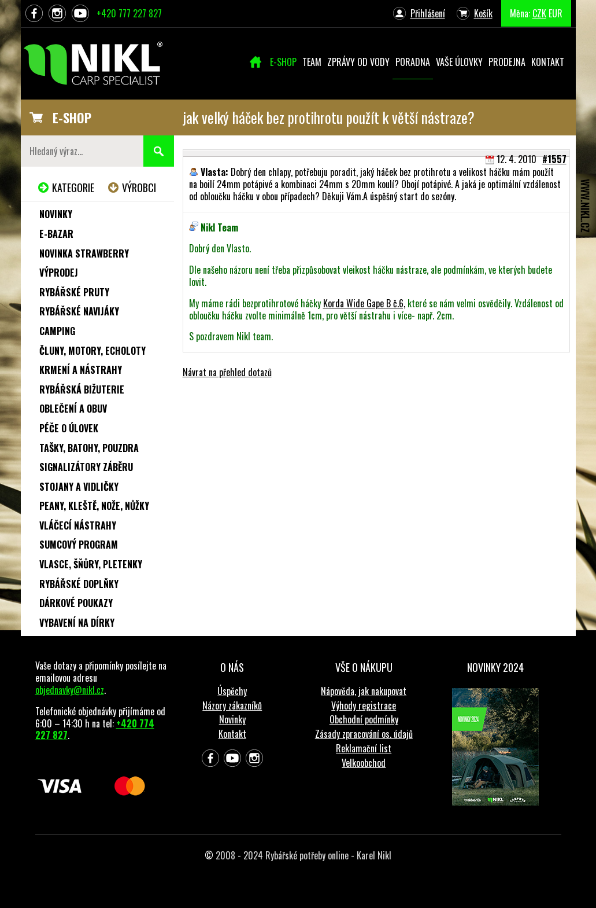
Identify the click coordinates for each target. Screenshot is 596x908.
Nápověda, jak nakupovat (363, 691)
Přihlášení (427, 13)
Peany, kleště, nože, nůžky (94, 506)
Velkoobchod (364, 763)
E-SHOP (72, 117)
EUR (555, 13)
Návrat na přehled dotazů (227, 372)
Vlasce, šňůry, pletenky (90, 564)
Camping (57, 331)
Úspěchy (232, 691)
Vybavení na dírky (76, 623)
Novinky (55, 214)
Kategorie (73, 187)
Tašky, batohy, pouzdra (89, 448)
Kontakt (232, 734)
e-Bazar (56, 234)
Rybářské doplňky (79, 584)
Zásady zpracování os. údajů (364, 734)
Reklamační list (363, 748)
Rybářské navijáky (79, 311)
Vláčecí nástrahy (77, 525)
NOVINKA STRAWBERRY (84, 253)
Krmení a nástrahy (80, 370)
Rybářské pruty (74, 292)
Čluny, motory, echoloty (92, 351)
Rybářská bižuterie (81, 389)
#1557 (554, 159)
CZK (539, 13)
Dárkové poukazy (76, 603)
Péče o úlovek (68, 428)
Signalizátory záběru (86, 467)
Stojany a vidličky (79, 487)
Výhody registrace (363, 705)
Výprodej (58, 273)
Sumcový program (78, 545)
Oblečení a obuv (73, 409)
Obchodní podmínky (364, 719)
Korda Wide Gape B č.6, (364, 303)
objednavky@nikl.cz (69, 690)
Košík (483, 13)
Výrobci (139, 187)
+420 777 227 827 (129, 13)
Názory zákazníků (232, 705)
